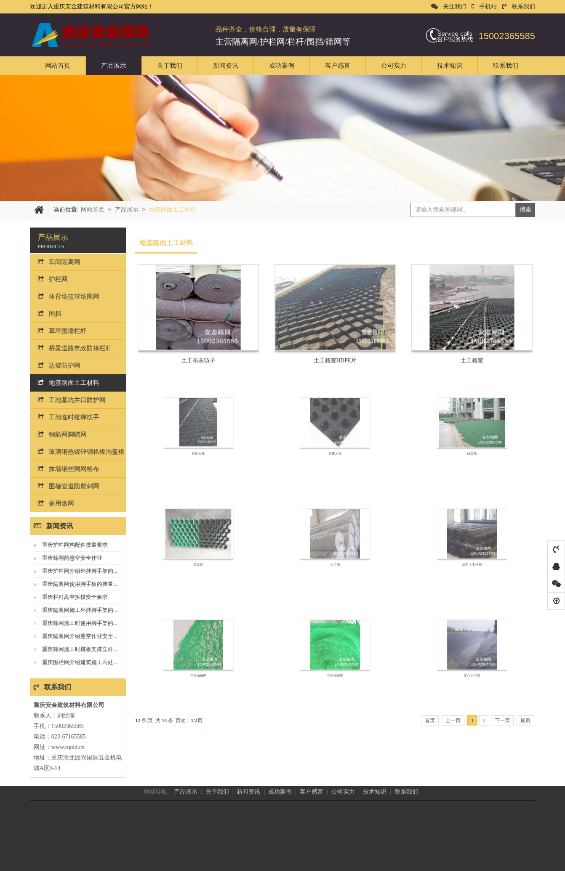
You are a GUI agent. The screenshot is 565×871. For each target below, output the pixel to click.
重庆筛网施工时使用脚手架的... (75, 623)
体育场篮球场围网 (64, 296)
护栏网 (48, 279)
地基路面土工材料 (64, 382)
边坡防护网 (54, 365)
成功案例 (281, 65)
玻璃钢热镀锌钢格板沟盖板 (76, 451)
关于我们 (169, 65)
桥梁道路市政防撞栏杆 (70, 348)
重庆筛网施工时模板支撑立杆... (75, 649)
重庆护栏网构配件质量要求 (70, 545)
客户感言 (337, 65)
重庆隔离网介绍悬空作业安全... (75, 636)
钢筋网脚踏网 (57, 434)
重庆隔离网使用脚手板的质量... (75, 584)
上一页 (453, 720)
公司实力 (393, 65)
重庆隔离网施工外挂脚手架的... (75, 610)
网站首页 (57, 65)
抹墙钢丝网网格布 (64, 469)
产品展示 (113, 65)
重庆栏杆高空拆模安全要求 (70, 597)
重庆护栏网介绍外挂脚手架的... (75, 571)
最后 (525, 720)
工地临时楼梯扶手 (64, 417)
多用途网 (51, 503)
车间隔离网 (54, 262)
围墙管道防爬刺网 (64, 486)
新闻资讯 (225, 65)
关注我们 (448, 6)
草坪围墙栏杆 (57, 331)
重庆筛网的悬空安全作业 (67, 558)
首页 (430, 720)
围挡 (45, 313)
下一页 (502, 720)
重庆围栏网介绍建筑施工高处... (75, 662)
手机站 (484, 6)
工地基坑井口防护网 (67, 400)
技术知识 (449, 65)
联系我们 (518, 6)
